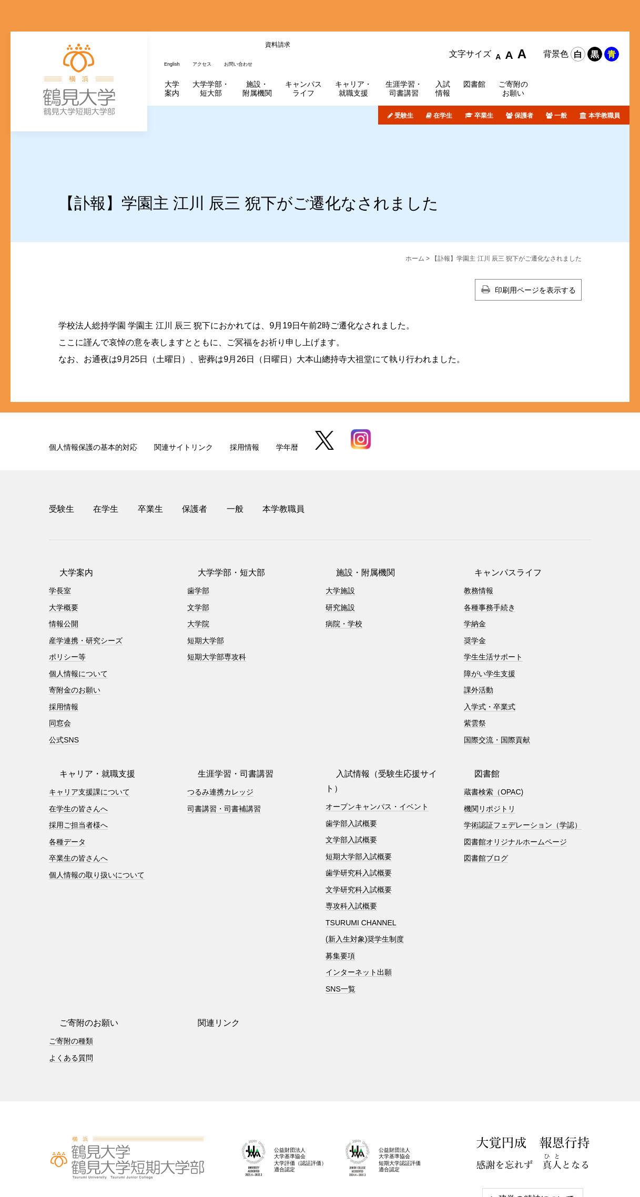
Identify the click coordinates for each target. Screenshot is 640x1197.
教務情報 (478, 536)
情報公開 (63, 569)
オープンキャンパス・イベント (377, 738)
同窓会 (60, 669)
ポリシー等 (67, 602)
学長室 (60, 536)
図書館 (476, 719)
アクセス (209, 17)
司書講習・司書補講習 (224, 754)
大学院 (198, 569)
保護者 (523, 73)
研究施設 (340, 553)
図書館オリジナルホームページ (515, 787)
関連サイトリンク (183, 405)
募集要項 (340, 886)
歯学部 (198, 536)
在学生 (442, 73)
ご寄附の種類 (71, 972)
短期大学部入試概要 (359, 787)
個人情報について (78, 619)
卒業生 (483, 73)
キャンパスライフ (497, 518)
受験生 (403, 73)
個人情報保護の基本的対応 (93, 405)
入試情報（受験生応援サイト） (384, 719)
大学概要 (63, 553)
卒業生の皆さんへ (78, 804)
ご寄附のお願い (78, 954)
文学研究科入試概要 (359, 820)
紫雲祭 (475, 669)
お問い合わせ (254, 17)
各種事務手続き (489, 553)
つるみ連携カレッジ (220, 738)
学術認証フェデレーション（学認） (523, 771)
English (174, 17)
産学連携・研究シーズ (86, 586)
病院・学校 (344, 569)
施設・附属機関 (355, 518)
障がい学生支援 (489, 619)
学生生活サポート (493, 602)
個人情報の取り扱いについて (97, 820)
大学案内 (66, 518)
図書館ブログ (486, 804)
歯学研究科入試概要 (359, 804)
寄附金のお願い (74, 636)
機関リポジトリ (489, 754)
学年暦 (287, 405)
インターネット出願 (359, 903)
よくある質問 (71, 988)
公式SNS (64, 685)
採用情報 (244, 405)
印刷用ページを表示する (535, 248)
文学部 (198, 553)
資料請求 (298, 17)
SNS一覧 (340, 919)
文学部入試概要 (351, 771)
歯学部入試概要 (351, 754)
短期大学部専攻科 (216, 602)
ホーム (414, 217)
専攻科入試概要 (351, 837)
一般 (560, 73)
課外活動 (478, 636)
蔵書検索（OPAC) (493, 738)
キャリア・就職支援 (87, 719)
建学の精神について (536, 1130)
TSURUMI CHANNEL (361, 853)
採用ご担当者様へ (78, 771)
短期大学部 (205, 586)
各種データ (67, 787)
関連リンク (208, 954)
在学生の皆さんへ (78, 754)
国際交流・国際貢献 (497, 685)
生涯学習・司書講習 (225, 719)
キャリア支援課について (89, 738)
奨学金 (475, 586)
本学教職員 (604, 73)
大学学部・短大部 (221, 518)
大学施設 (340, 536)
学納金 (475, 569)
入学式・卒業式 (489, 652)
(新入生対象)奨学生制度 (365, 870)
